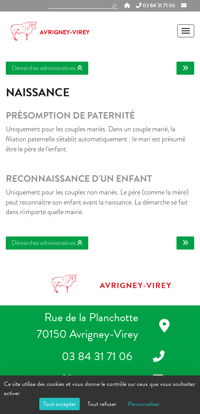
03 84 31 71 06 (155, 6)
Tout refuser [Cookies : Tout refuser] (101, 404)
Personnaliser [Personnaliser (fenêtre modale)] (144, 404)
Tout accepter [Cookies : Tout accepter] (59, 404)
